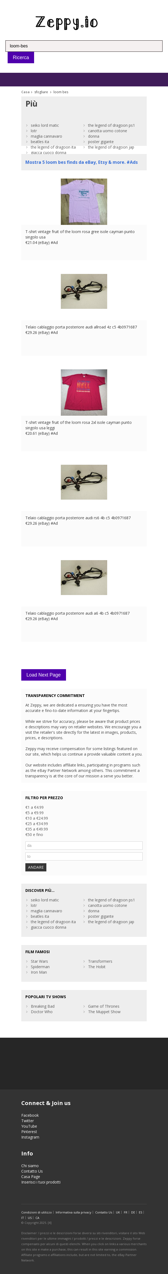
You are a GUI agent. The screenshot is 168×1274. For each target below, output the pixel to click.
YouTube (29, 1126)
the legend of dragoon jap (111, 147)
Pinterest (29, 1131)
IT (22, 1218)
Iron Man (39, 972)
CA (37, 1218)
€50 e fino (34, 834)
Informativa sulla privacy (73, 1212)
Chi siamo (30, 1165)
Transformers (100, 961)
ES (140, 1212)
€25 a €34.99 (36, 823)
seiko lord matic (45, 125)
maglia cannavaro (46, 136)
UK (118, 1212)
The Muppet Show (104, 1011)
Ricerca (21, 57)
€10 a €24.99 (36, 818)
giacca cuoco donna (48, 152)
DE (133, 1212)
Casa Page (30, 1176)
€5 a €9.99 (34, 812)
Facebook (30, 1115)
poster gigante (101, 141)
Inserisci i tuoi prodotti (41, 1182)
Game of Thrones (103, 1006)
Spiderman (40, 966)
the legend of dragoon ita (53, 147)
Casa (25, 92)
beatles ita (40, 141)
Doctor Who (42, 1011)
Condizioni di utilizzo (36, 1212)
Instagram (30, 1137)
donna (93, 136)
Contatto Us (32, 1171)
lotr (34, 130)
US (30, 1218)
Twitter (27, 1120)
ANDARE (36, 867)
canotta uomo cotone (107, 130)
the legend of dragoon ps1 (111, 125)
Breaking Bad (43, 1006)
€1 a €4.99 (34, 807)
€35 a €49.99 (36, 829)
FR (125, 1212)
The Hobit (97, 966)
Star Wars (39, 961)
